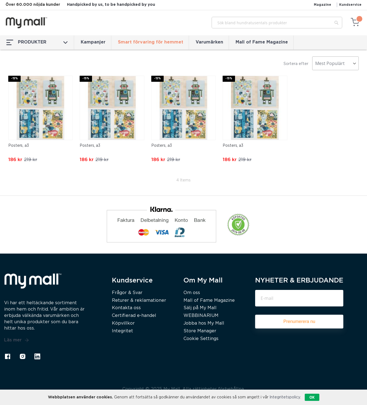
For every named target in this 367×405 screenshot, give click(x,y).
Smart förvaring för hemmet (150, 42)
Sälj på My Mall (200, 308)
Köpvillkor (123, 323)
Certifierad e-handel (134, 316)
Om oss (192, 293)
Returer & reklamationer (139, 300)
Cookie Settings (201, 339)
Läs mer (16, 340)
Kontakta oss (126, 308)
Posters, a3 (18, 145)
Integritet (122, 331)
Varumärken (209, 42)
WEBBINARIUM (201, 316)
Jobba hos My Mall (204, 323)
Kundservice (350, 4)
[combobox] (277, 22)
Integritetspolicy (284, 397)
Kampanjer (93, 42)
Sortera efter (296, 64)
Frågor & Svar (127, 293)
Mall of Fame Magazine (262, 42)
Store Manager (200, 331)
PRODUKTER (37, 42)
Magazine (322, 4)
